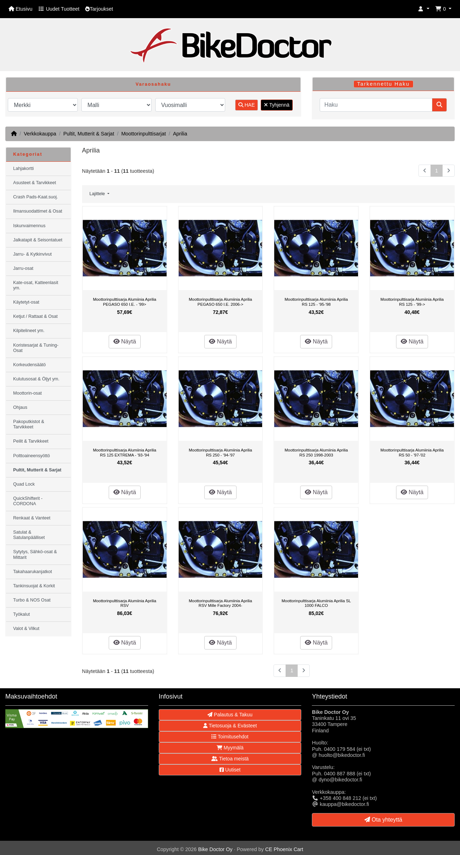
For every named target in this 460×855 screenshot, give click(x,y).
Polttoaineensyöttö (31, 455)
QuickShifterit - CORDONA (28, 501)
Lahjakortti (23, 168)
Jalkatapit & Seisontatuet (38, 239)
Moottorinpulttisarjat (143, 134)
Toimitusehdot (229, 736)
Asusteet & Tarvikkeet (34, 182)
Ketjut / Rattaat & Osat (35, 316)
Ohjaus (20, 407)
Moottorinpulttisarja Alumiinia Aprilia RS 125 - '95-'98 (316, 301)
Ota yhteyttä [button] (383, 820)
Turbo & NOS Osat (31, 600)
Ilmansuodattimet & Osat (37, 211)
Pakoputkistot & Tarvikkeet (28, 424)
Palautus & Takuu (230, 714)
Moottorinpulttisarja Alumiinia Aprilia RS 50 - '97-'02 (412, 452)
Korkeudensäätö (29, 364)
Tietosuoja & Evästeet (230, 725)
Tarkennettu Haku (383, 84)
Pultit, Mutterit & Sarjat (88, 134)
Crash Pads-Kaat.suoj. (35, 196)
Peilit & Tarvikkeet (30, 441)
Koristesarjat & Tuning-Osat (35, 348)
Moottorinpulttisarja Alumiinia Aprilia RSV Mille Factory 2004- (220, 603)
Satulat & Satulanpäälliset (29, 535)
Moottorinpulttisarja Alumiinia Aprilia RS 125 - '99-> (412, 301)
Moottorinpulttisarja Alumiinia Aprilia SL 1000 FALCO (316, 603)
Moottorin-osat (27, 393)
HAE (246, 105)
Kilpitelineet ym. (28, 330)
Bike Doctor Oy (215, 849)
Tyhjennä (276, 105)
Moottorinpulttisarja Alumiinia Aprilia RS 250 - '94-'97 (220, 452)
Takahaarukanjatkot (32, 571)
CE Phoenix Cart (284, 849)
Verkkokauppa (40, 134)
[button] (424, 9)
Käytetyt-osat (26, 302)
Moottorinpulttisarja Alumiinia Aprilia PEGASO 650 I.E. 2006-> (220, 301)
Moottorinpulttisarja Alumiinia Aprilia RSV (124, 603)
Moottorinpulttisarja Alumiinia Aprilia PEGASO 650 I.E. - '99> (124, 301)
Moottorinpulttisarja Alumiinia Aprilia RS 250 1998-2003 (316, 452)
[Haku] (376, 105)
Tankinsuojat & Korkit (34, 585)
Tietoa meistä (230, 759)
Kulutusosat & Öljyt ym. (36, 378)
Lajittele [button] (98, 193)
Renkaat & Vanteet (31, 517)
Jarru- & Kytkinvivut (32, 254)
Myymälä (230, 747)
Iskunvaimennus (29, 225)
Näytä (124, 341)
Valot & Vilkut (26, 628)
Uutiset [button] (230, 770)
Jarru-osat (23, 268)
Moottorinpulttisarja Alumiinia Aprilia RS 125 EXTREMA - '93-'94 (124, 452)
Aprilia (180, 134)
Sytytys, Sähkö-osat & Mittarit (35, 554)
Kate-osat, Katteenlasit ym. (35, 285)
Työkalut (21, 614)
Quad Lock (24, 484)
